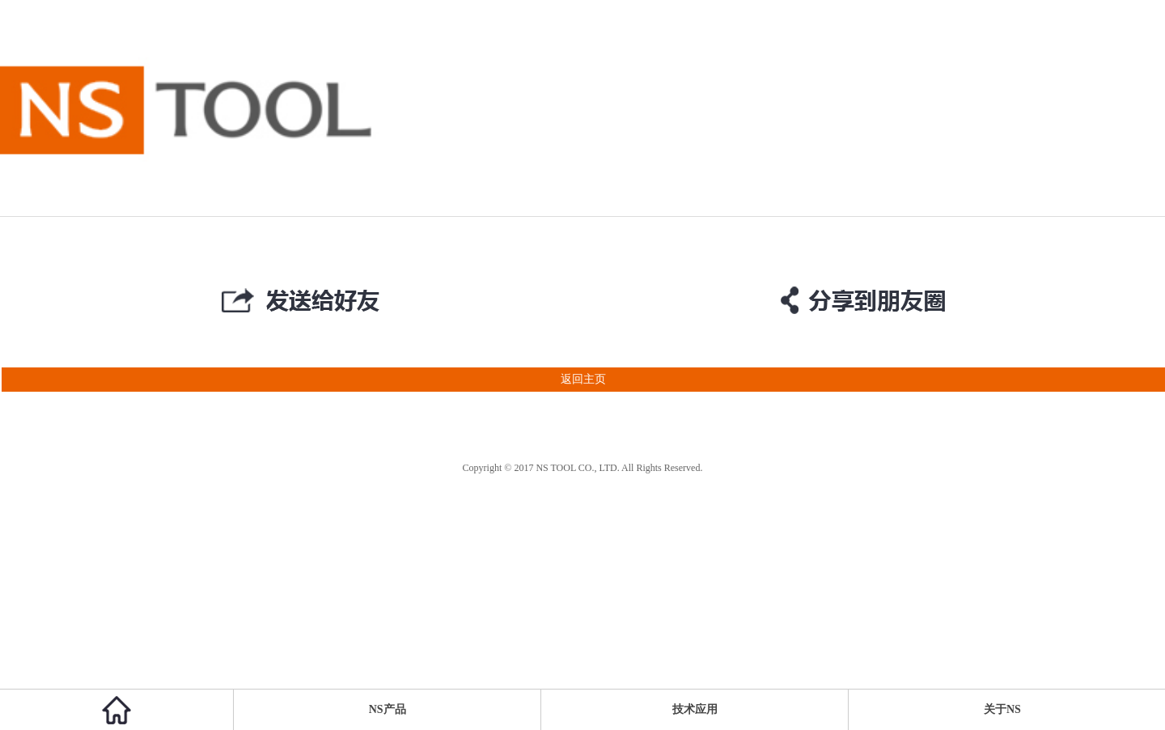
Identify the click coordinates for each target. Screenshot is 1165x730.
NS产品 (387, 709)
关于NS (1002, 709)
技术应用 (695, 709)
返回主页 (303, 379)
